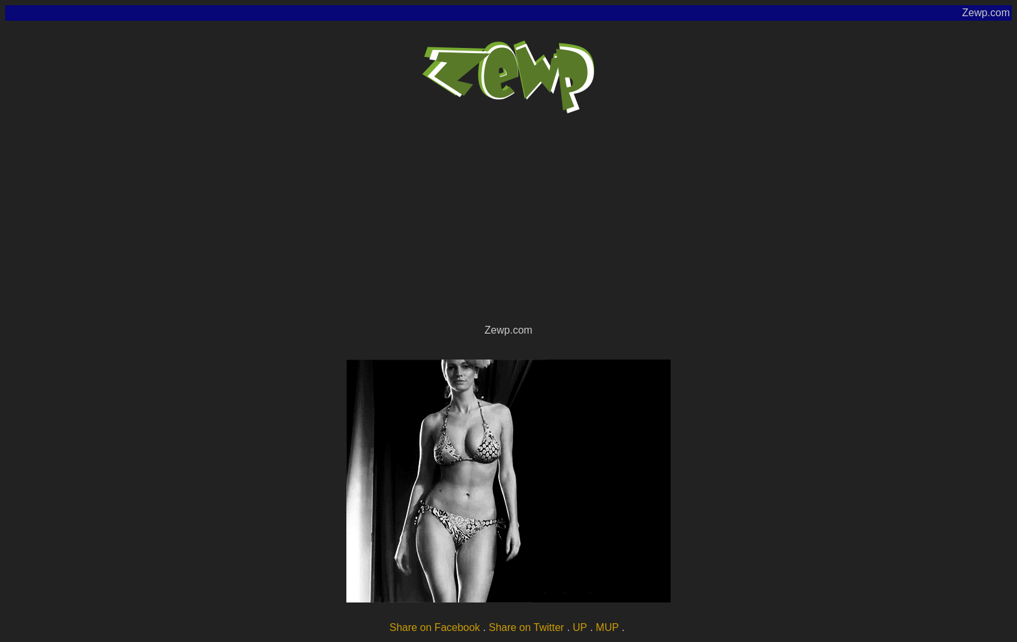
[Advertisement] (508, 224)
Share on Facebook (434, 627)
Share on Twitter (526, 627)
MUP (607, 627)
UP (580, 627)
